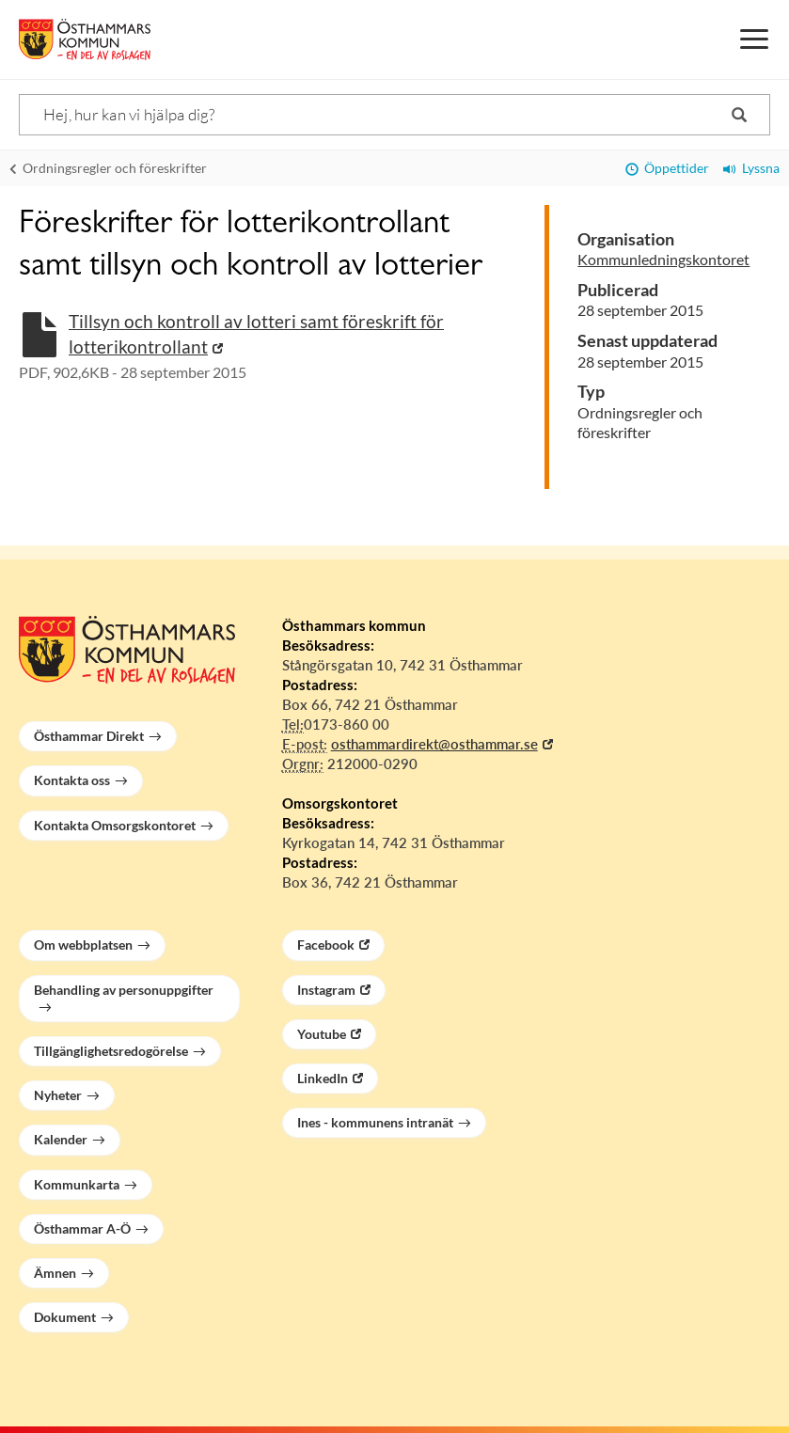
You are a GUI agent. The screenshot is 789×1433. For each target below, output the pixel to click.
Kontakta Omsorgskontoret (115, 825)
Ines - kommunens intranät (375, 1122)
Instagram (326, 990)
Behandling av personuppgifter (123, 990)
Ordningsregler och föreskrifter (108, 168)
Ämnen (55, 1273)
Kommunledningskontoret (663, 259)
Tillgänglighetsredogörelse (111, 1051)
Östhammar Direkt (89, 736)
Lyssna (751, 168)
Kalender (60, 1139)
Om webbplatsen (83, 945)
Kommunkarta (76, 1184)
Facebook (326, 945)
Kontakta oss (72, 780)
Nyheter (58, 1095)
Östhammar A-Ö (82, 1228)
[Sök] (394, 114)
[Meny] (754, 39)
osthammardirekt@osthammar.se (434, 743)
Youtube (321, 1034)
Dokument (65, 1317)
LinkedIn (322, 1078)
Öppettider (667, 168)
